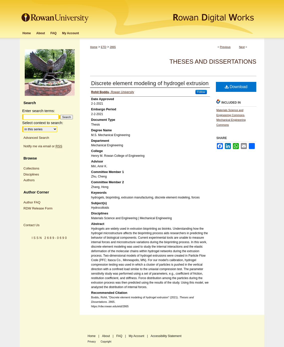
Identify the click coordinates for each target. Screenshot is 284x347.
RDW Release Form (37, 208)
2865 (113, 46)
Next (242, 46)
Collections (31, 168)
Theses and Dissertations (212, 61)
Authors (29, 180)
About (106, 336)
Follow (201, 91)
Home (93, 46)
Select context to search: (42, 123)
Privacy (92, 341)
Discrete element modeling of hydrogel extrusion (150, 83)
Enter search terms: (38, 111)
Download (236, 87)
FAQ (119, 336)
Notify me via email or (42, 146)
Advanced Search (36, 138)
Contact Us (31, 225)
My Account (136, 336)
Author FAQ (31, 202)
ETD (103, 46)
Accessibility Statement (166, 336)
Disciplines (31, 174)
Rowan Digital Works (177, 14)
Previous (225, 46)
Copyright (106, 341)
